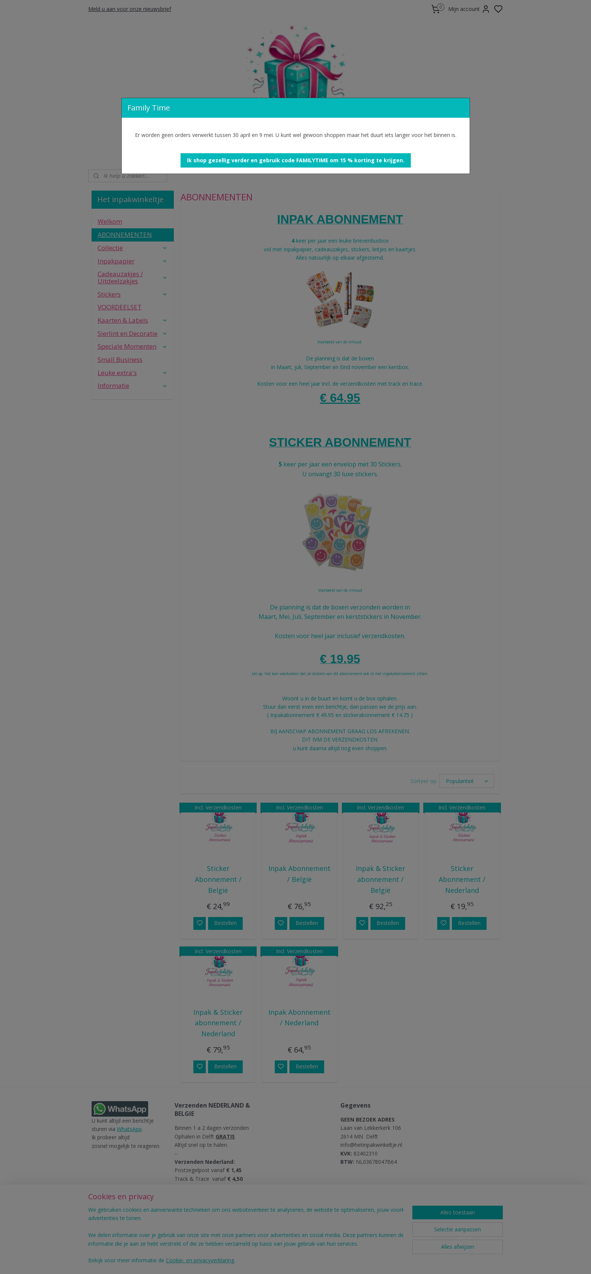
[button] (296, 160)
